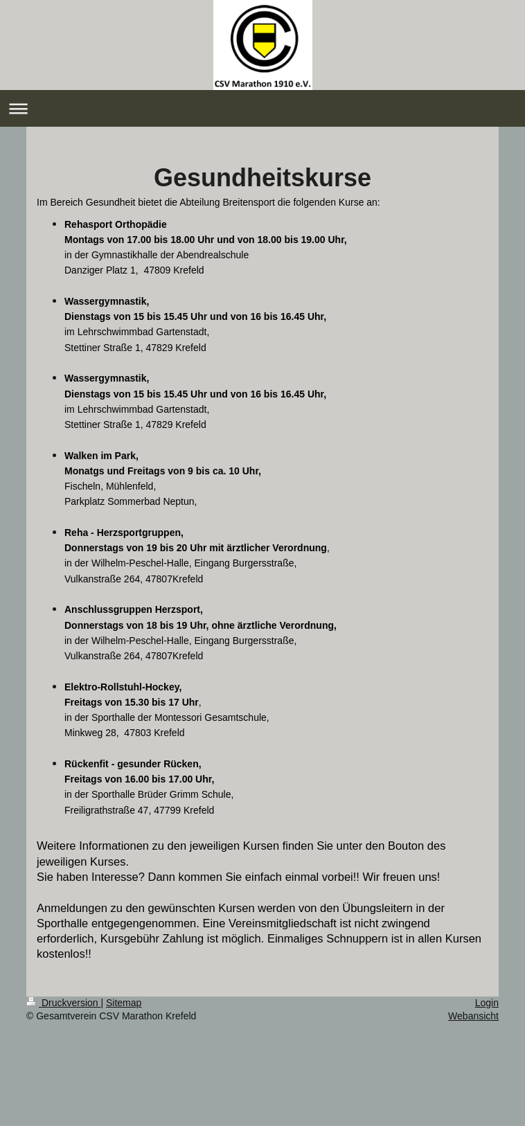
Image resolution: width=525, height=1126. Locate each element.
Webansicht (473, 1015)
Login (487, 1002)
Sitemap (123, 1002)
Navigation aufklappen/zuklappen (262, 108)
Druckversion (63, 1002)
